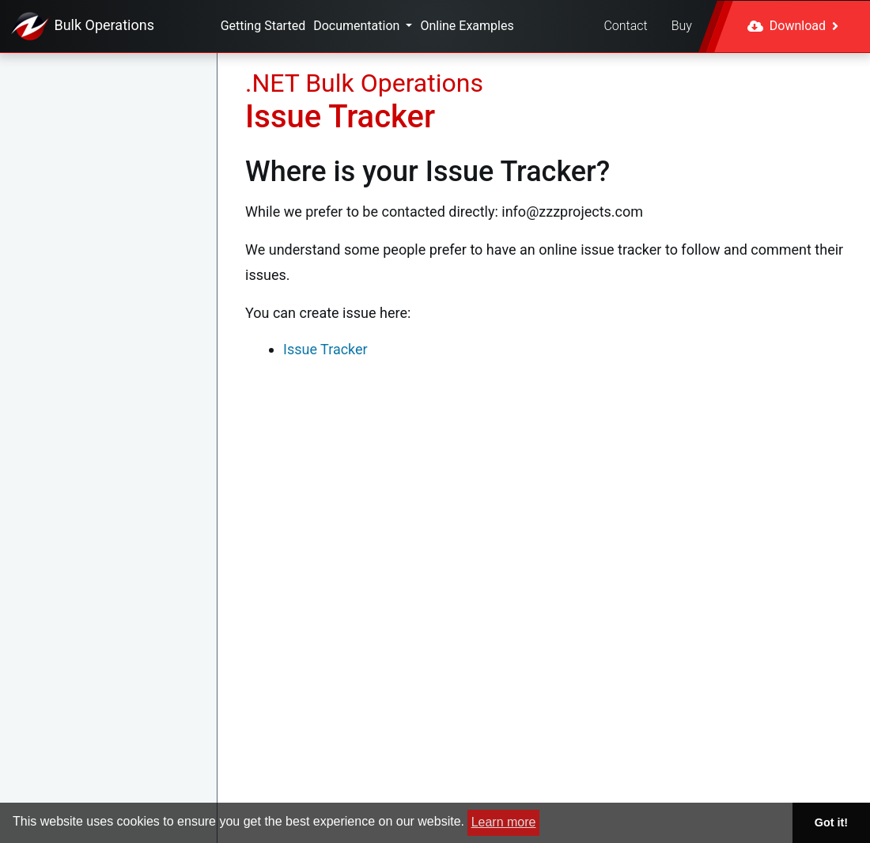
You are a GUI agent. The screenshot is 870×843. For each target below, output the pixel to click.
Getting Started (263, 25)
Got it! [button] (831, 822)
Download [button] (792, 25)
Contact (625, 25)
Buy (681, 25)
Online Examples (466, 25)
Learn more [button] (503, 822)
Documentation (358, 25)
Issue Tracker (325, 349)
